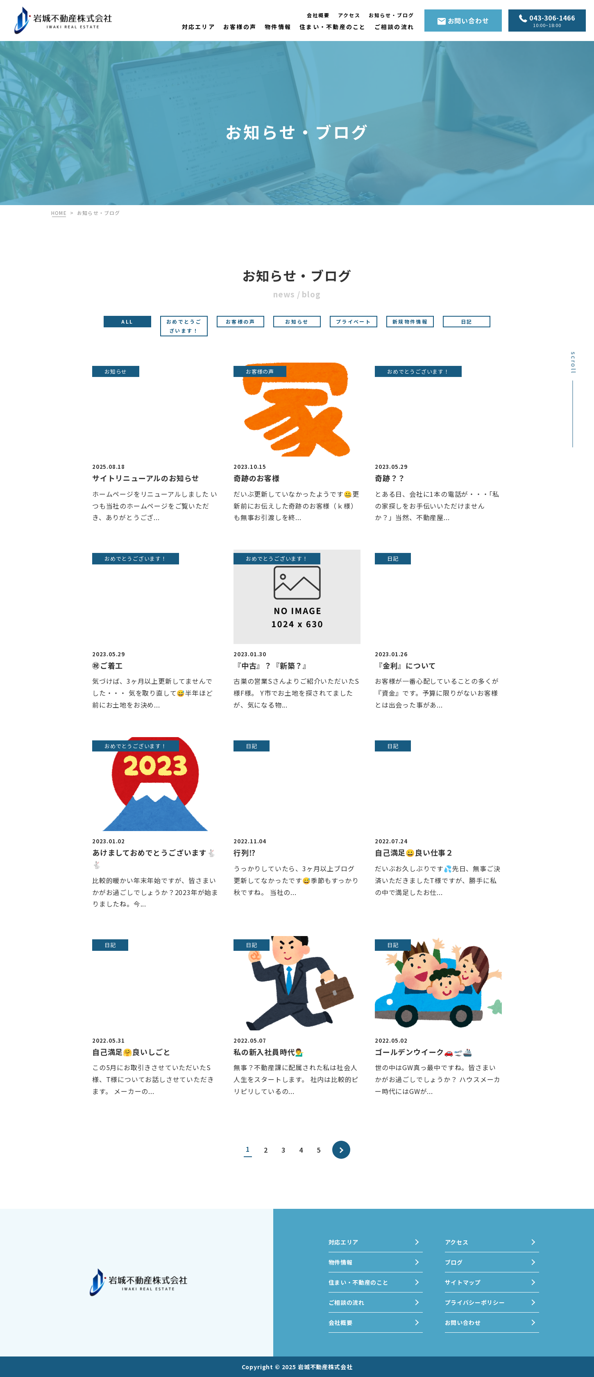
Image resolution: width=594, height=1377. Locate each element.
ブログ (454, 1262)
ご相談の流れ (394, 27)
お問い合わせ (463, 20)
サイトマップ (463, 1282)
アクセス (349, 14)
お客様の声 (239, 27)
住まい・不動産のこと (332, 27)
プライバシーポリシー (475, 1302)
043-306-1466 (547, 21)
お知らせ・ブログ (391, 14)
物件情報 (278, 27)
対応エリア (198, 27)
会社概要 (318, 14)
